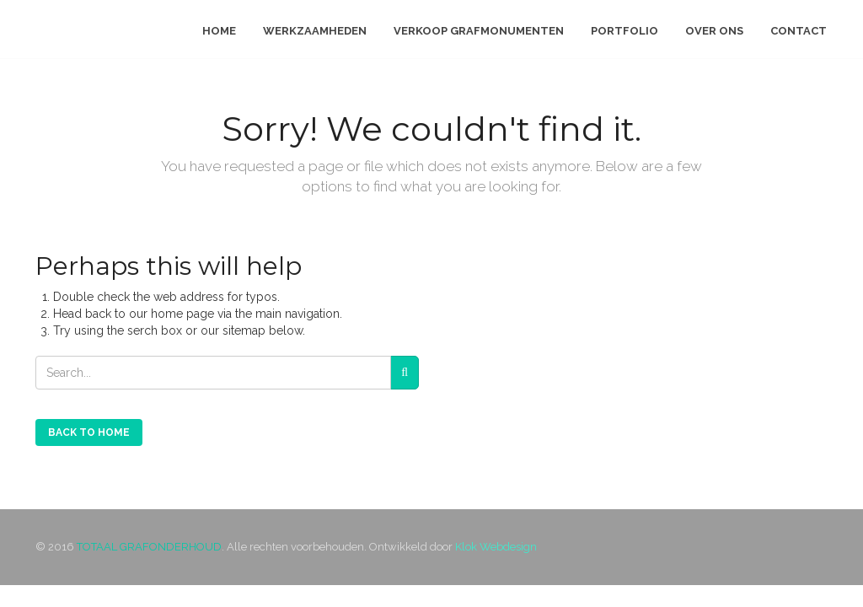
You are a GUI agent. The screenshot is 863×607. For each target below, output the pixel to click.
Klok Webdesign (496, 546)
